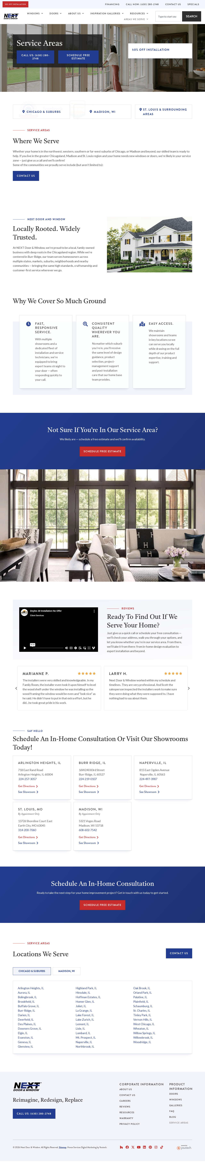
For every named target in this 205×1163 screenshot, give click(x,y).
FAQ (171, 1111)
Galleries (176, 1105)
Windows (35, 13)
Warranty (126, 1118)
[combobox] (168, 16)
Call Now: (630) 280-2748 (142, 4)
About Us (76, 13)
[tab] (32, 971)
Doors (55, 13)
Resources (139, 13)
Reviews (125, 1106)
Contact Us (173, 4)
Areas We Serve (136, 19)
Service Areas (179, 1122)
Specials (193, 4)
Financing (112, 4)
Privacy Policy (129, 1124)
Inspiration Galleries (107, 13)
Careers (125, 1100)
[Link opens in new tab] (47, 82)
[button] (16, 688)
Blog (172, 1117)
